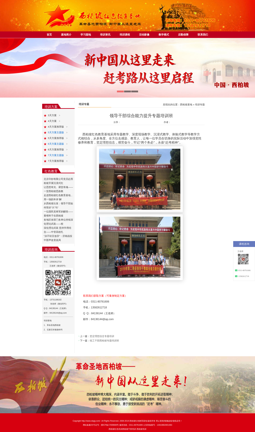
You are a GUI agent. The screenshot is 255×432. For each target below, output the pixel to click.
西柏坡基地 (186, 104)
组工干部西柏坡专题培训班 (104, 340)
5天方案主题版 (56, 132)
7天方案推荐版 (56, 160)
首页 (49, 34)
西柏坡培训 (141, 429)
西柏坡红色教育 (136, 421)
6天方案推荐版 (56, 149)
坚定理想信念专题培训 (102, 336)
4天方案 (52, 121)
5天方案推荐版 (56, 138)
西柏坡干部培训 (129, 429)
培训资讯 (105, 34)
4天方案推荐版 (56, 126)
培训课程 (125, 34)
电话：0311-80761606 (53, 257)
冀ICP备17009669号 (110, 425)
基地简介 (66, 34)
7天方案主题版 (56, 155)
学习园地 (86, 34)
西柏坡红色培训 (115, 429)
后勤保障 (183, 34)
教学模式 (164, 34)
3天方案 (52, 115)
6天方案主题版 (56, 143)
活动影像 (144, 34)
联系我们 (203, 34)
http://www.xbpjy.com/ (91, 421)
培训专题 (200, 104)
